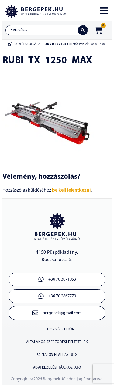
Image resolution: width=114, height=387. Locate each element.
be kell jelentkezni (71, 190)
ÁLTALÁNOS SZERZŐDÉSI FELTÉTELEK (57, 342)
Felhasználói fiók (57, 329)
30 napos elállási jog (57, 355)
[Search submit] (83, 30)
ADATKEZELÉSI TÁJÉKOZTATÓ (57, 368)
